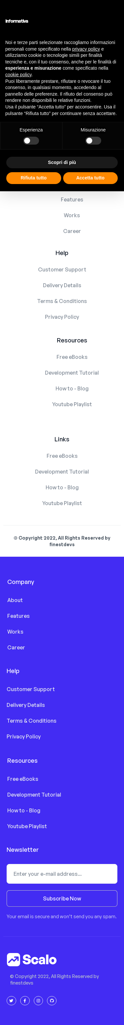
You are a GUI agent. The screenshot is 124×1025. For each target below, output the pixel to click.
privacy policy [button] (86, 49)
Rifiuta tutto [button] (34, 177)
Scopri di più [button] (62, 162)
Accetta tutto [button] (90, 177)
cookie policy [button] (18, 74)
